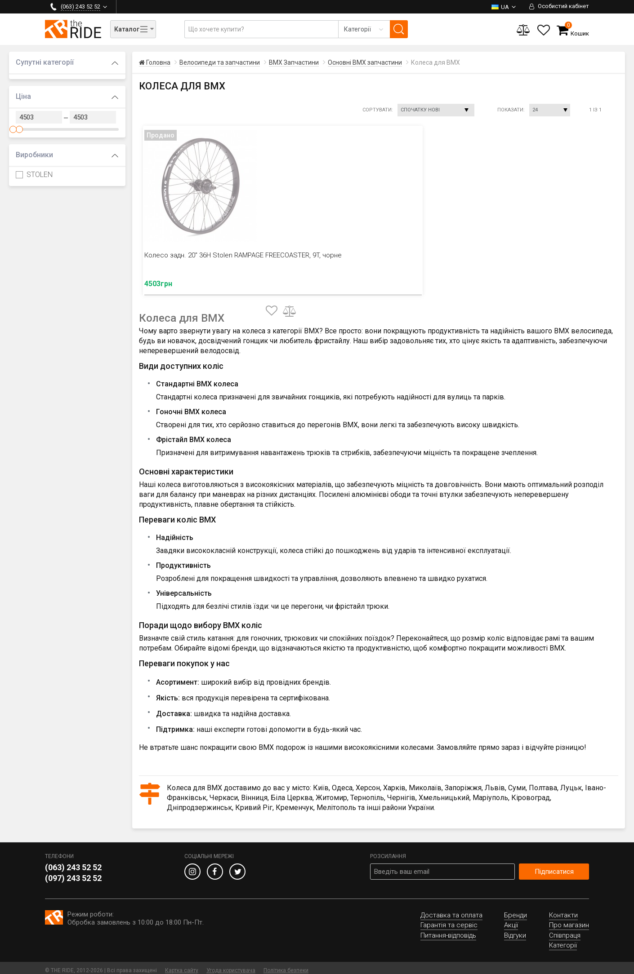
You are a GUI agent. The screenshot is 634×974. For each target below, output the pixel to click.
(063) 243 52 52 (73, 862)
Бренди (515, 910)
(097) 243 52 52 (73, 873)
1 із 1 (595, 110)
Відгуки (315, 6)
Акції (511, 920)
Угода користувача (230, 965)
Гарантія (204, 6)
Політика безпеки (285, 965)
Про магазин (569, 920)
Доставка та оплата (151, 6)
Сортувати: (377, 110)
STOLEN (34, 174)
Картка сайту (181, 965)
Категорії (563, 940)
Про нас (280, 6)
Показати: (511, 110)
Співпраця (564, 930)
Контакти (243, 6)
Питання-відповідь (448, 930)
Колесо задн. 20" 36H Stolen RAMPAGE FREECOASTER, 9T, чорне (192, 259)
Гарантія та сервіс (449, 920)
